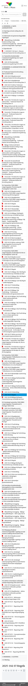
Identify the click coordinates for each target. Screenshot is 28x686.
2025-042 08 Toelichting (10, 287)
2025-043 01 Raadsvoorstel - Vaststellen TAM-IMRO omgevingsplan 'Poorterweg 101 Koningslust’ (13, 193)
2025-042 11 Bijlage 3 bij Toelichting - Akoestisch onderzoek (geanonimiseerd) (14, 304)
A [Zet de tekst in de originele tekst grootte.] (2, 23)
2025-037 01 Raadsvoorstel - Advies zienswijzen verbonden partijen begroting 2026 (13, 586)
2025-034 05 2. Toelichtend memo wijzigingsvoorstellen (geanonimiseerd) (13, 569)
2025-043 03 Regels (9, 203)
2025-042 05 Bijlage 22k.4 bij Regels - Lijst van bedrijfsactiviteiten (14, 277)
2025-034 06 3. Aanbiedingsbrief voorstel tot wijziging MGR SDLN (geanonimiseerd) (13, 575)
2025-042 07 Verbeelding (10, 285)
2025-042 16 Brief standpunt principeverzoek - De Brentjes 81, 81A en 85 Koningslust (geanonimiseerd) (13, 329)
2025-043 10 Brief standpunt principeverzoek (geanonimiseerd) (12, 239)
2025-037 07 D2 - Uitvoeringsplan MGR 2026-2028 (13, 617)
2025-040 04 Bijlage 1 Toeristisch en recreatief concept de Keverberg (13, 92)
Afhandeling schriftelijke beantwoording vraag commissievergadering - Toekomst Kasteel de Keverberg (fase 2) (12, 139)
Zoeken (3, 11)
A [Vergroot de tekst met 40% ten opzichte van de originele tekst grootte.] (7, 23)
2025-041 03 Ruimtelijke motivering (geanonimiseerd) (14, 374)
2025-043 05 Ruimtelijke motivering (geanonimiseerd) (11, 209)
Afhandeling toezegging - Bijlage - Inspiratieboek (13, 521)
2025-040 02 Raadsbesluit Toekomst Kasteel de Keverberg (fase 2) (14, 81)
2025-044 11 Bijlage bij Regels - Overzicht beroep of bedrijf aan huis (13, 463)
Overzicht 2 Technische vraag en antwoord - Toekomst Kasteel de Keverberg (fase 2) (13, 114)
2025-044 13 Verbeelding (10, 471)
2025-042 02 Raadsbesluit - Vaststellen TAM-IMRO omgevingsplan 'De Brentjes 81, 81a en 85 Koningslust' (13, 264)
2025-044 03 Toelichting (10, 424)
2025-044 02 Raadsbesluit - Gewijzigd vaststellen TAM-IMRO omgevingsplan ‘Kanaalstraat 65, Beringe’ (12, 419)
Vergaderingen (8, 20)
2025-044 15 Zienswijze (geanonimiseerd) (10, 481)
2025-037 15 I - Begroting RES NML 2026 (13, 652)
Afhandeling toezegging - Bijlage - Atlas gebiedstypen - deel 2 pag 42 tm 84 (14, 517)
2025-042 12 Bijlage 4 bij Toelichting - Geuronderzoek (14, 309)
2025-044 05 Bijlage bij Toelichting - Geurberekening (13, 434)
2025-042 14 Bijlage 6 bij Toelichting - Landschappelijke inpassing (14, 320)
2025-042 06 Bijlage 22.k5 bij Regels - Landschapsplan (14, 281)
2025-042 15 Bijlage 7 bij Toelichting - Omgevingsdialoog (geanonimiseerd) (14, 324)
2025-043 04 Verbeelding (10, 206)
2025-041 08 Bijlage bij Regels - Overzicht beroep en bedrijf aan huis (13, 398)
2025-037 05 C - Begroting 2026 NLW (12, 607)
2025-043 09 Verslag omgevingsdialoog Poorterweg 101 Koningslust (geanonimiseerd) (12, 233)
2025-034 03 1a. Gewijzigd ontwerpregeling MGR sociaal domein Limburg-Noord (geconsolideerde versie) (13, 554)
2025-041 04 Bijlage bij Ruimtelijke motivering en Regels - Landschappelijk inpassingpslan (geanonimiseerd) (13, 380)
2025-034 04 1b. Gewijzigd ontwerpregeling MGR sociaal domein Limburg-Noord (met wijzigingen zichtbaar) (13, 562)
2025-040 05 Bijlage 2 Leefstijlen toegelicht (13, 96)
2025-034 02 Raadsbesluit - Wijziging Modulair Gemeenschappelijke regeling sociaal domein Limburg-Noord (13, 546)
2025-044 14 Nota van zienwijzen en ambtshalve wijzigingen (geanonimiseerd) (14, 476)
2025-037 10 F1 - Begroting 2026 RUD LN (12, 630)
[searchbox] (11, 14)
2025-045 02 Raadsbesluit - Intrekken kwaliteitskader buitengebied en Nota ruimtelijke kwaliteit (14, 499)
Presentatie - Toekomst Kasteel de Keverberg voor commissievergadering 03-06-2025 (14, 132)
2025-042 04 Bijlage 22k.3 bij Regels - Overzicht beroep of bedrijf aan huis (14, 272)
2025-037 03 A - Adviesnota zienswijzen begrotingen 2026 (11, 598)
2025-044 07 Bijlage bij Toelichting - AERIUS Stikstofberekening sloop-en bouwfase (13, 445)
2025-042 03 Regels (9, 269)
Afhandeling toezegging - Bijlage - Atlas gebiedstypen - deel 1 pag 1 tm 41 (13, 512)
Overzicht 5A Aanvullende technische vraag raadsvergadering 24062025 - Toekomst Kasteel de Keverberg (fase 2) (12, 163)
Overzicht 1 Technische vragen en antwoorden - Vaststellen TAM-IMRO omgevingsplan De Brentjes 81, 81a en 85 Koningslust (13, 341)
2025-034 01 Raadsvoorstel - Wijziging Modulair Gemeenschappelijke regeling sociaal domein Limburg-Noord (13, 538)
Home (3, 20)
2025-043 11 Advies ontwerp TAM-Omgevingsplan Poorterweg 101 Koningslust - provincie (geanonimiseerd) (13, 245)
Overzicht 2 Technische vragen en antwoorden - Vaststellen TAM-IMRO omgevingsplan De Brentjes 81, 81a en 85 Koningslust (13, 349)
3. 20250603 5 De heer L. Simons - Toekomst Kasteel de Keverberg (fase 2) (14, 52)
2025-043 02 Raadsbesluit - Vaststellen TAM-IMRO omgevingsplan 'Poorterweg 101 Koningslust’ (13, 199)
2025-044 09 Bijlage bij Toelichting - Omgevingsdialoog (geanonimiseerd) (14, 456)
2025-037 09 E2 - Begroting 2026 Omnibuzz (13, 626)
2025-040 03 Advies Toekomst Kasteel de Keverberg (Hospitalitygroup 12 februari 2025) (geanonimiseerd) (14, 86)
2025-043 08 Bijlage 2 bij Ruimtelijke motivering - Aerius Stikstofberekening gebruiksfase (12, 227)
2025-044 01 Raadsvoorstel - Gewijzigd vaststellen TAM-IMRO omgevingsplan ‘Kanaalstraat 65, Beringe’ (12, 411)
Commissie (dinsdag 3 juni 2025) (18, 20)
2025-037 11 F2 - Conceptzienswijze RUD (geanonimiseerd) (13, 635)
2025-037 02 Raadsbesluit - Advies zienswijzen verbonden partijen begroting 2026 (13, 593)
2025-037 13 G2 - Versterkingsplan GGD (13, 644)
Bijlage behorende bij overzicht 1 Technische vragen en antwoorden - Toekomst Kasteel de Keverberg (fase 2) (14, 107)
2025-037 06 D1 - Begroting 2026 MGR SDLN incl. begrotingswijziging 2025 (13, 612)
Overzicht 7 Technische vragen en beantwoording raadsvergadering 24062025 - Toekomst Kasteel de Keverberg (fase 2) (13, 179)
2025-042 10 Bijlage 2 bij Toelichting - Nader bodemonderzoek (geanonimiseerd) (14, 298)
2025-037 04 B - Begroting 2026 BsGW (12, 602)
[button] (24, 14)
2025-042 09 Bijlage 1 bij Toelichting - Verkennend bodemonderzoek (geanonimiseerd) (13, 292)
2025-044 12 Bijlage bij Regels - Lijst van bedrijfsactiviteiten (14, 468)
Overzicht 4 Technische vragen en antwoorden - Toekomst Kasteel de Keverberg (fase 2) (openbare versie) (13, 126)
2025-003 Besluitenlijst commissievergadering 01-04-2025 (12, 63)
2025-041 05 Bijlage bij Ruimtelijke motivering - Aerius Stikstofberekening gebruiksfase (14, 387)
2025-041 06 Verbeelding (10, 392)
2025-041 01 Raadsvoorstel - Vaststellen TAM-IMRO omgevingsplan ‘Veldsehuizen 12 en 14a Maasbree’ (13, 363)
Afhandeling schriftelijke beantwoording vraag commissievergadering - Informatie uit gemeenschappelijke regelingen (14, 42)
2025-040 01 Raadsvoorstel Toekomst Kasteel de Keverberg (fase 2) (14, 77)
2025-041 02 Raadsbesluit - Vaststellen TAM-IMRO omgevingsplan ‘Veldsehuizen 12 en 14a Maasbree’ (13, 369)
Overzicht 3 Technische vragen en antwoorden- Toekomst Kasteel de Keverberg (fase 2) (13, 120)
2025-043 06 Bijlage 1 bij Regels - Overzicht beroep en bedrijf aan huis (13, 214)
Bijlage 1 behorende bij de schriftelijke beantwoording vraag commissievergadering (12, 146)
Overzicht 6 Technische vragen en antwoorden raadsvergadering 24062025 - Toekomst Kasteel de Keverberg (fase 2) (13, 171)
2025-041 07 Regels (9, 394)
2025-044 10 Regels (9, 460)
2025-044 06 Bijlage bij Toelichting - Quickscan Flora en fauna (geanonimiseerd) (14, 439)
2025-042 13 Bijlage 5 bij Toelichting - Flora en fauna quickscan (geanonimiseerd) (14, 315)
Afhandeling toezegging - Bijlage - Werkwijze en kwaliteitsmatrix (13, 526)
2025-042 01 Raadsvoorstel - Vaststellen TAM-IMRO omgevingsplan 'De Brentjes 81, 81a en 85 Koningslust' (13, 258)
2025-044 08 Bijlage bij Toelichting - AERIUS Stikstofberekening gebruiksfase (14, 451)
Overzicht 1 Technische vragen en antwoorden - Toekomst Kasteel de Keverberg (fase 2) (13, 101)
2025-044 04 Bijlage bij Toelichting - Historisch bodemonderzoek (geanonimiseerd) (14, 428)
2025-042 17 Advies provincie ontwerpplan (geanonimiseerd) (12, 335)
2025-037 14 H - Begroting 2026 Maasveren (12, 648)
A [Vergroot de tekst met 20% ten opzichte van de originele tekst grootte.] (4, 23)
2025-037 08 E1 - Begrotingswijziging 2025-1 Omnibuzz (13, 622)
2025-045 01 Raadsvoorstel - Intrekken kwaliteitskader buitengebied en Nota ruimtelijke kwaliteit (14, 493)
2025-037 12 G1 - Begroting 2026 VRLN (12, 639)
